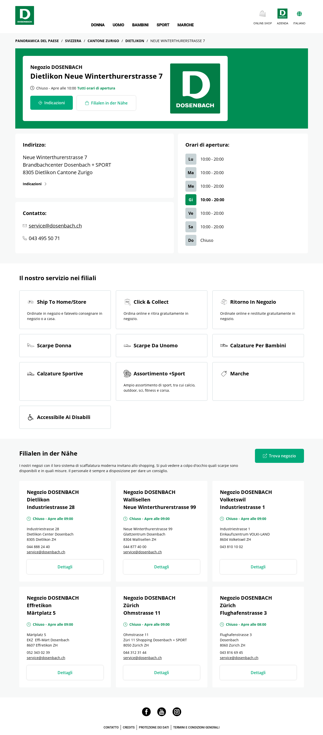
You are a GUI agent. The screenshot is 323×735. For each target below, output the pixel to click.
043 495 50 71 (44, 238)
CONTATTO (111, 727)
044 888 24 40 (38, 546)
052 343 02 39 (38, 652)
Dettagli (65, 567)
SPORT (163, 25)
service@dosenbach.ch (55, 225)
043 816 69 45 (231, 652)
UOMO (118, 25)
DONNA (98, 25)
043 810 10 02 (231, 546)
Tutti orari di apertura (96, 88)
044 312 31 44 (134, 652)
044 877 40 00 (134, 546)
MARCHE (185, 25)
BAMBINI (140, 25)
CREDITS (129, 727)
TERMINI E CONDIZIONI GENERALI (196, 727)
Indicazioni (32, 183)
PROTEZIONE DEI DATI (154, 727)
